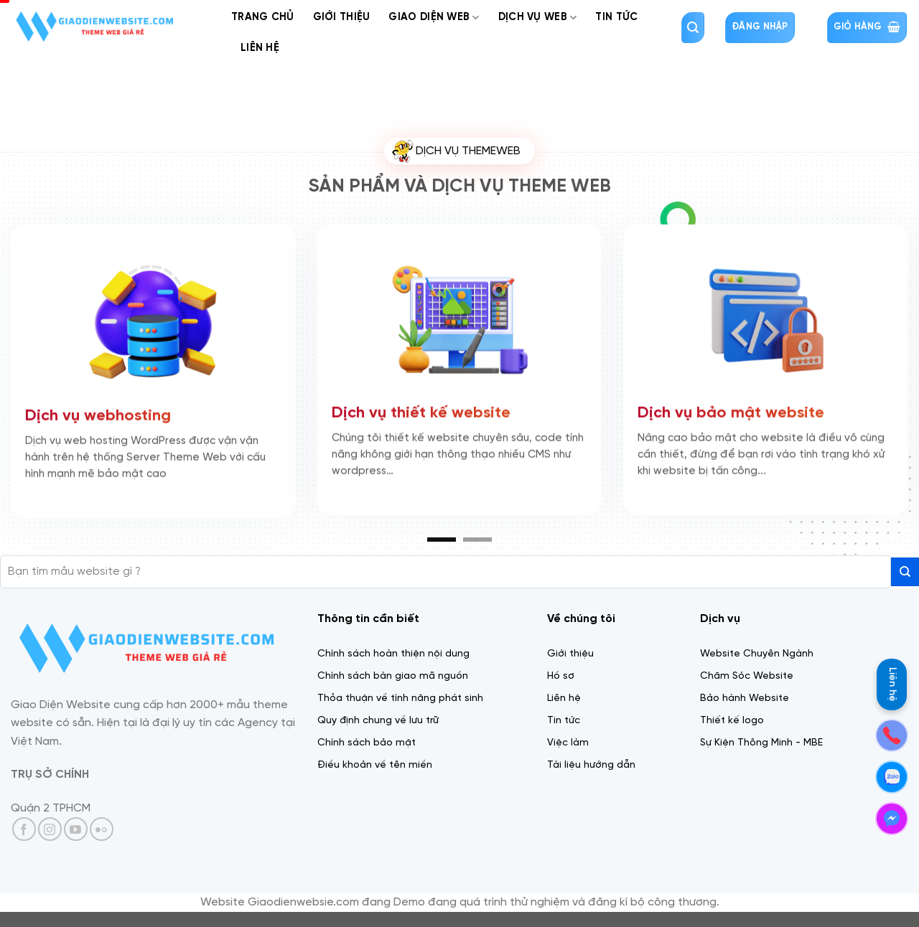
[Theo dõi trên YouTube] (76, 829)
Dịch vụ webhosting (98, 412)
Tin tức (616, 17)
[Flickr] (101, 829)
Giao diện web (433, 17)
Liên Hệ (260, 48)
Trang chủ (262, 17)
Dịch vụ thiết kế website (421, 409)
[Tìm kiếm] (692, 27)
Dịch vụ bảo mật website (731, 409)
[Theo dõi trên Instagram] (50, 829)
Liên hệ (892, 684)
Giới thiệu (341, 17)
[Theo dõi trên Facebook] (24, 829)
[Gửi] (905, 571)
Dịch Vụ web (537, 17)
